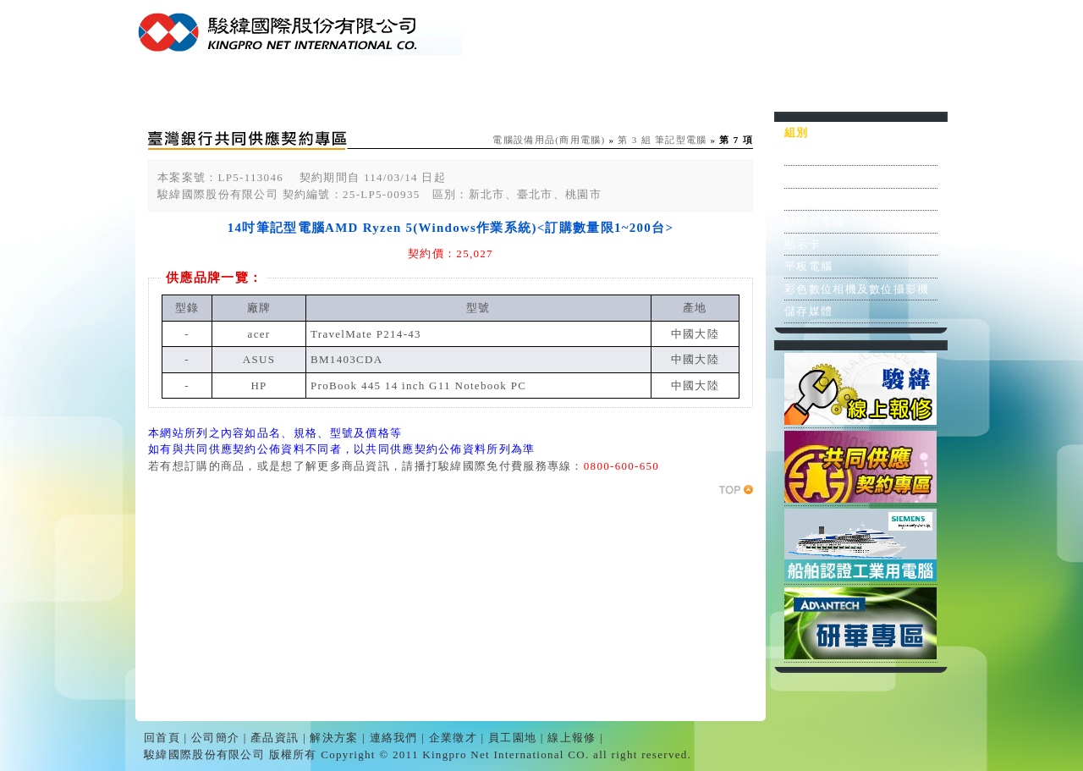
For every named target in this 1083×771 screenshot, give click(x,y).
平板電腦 (808, 266)
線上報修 (896, 87)
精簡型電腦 (814, 221)
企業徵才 (693, 87)
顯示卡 (802, 244)
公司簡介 (287, 87)
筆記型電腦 (814, 199)
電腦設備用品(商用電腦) (548, 140)
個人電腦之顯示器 (832, 176)
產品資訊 (389, 87)
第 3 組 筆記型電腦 (662, 140)
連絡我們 (592, 87)
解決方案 (490, 87)
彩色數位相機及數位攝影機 (857, 289)
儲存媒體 (808, 311)
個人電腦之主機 (826, 154)
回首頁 (186, 87)
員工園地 (795, 87)
